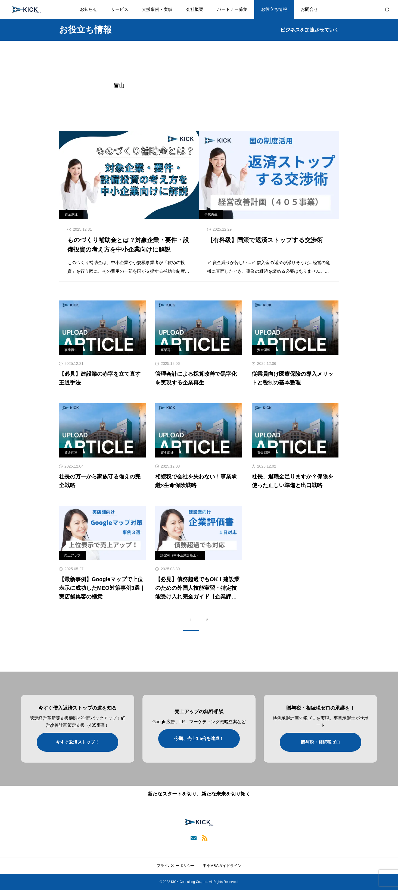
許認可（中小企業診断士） (180, 555)
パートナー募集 (232, 9)
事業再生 (210, 214)
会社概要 (194, 9)
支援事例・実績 (157, 9)
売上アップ (72, 555)
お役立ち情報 (274, 9)
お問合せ (309, 9)
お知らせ (88, 9)
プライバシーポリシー (176, 865)
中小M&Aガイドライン (222, 865)
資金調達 (71, 214)
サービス (119, 9)
